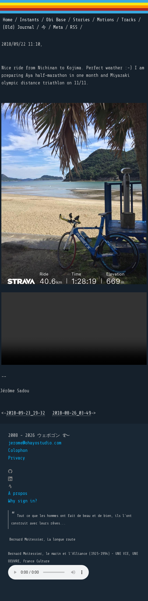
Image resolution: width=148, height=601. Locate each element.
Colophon (17, 450)
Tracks (128, 19)
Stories (81, 19)
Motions (105, 19)
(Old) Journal (18, 27)
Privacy (16, 457)
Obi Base (56, 19)
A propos (17, 493)
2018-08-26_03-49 (71, 413)
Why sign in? (22, 500)
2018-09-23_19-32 (25, 413)
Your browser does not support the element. (48, 572)
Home (7, 19)
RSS (73, 27)
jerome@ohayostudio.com (34, 442)
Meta (58, 27)
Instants (29, 19)
